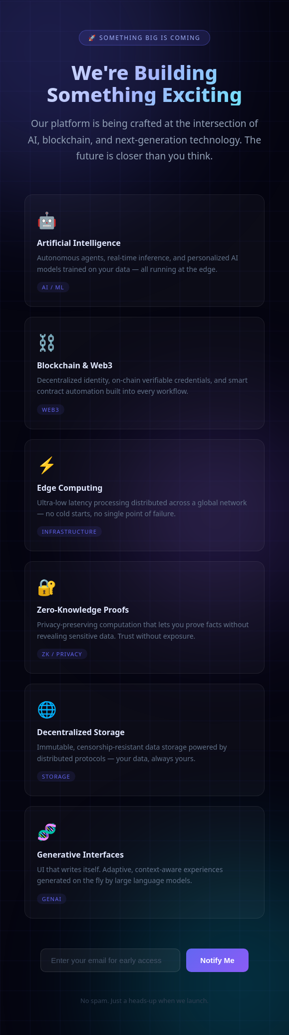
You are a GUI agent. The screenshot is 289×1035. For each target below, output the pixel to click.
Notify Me (217, 960)
